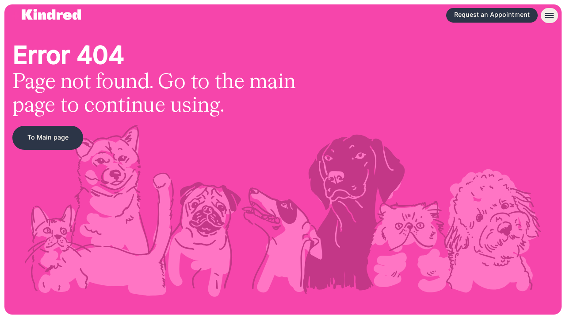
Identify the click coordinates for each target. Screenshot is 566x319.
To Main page (48, 137)
